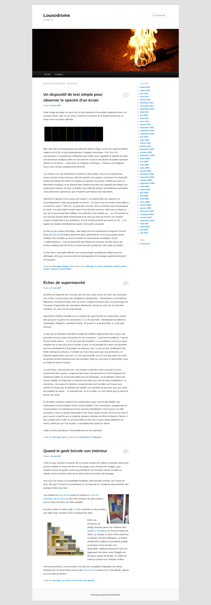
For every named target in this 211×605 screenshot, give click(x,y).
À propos (59, 74)
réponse (89, 580)
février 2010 (145, 143)
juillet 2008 (145, 189)
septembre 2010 (147, 134)
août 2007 (144, 223)
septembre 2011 (147, 109)
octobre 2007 (146, 217)
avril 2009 (144, 165)
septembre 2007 (147, 220)
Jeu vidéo (66, 580)
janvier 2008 (145, 208)
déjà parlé (57, 234)
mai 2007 (144, 233)
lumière (116, 266)
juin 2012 (144, 93)
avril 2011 (144, 118)
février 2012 (145, 100)
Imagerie (65, 266)
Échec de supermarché (64, 282)
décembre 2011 (147, 103)
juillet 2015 (145, 87)
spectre (46, 269)
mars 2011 (144, 121)
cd (96, 266)
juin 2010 (144, 137)
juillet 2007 (145, 227)
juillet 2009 (145, 158)
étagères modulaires (97, 530)
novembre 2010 (147, 131)
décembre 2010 (147, 127)
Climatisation (84, 437)
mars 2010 (144, 140)
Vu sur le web (76, 580)
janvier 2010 (145, 146)
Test (72, 266)
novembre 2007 (147, 214)
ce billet (77, 509)
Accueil (47, 74)
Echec (64, 437)
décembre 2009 (147, 149)
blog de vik (63, 495)
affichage (90, 266)
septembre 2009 (147, 155)
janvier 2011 (145, 124)
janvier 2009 (145, 171)
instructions (89, 570)
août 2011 (144, 112)
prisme (123, 266)
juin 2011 (144, 115)
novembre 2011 (147, 106)
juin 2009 (144, 161)
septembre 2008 (147, 183)
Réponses (97, 437)
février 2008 (145, 205)
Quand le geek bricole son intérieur (75, 451)
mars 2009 (144, 168)
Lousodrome (56, 15)
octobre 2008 (146, 180)
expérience (108, 266)
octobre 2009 (146, 152)
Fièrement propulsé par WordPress (105, 595)
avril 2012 (144, 96)
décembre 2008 (147, 174)
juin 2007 (144, 230)
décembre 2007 (147, 211)
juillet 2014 (145, 90)
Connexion (145, 244)
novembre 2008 (147, 177)
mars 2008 (144, 202)
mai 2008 (144, 196)
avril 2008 (144, 199)
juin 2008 (144, 193)
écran (100, 266)
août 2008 (144, 186)
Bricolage (57, 266)
